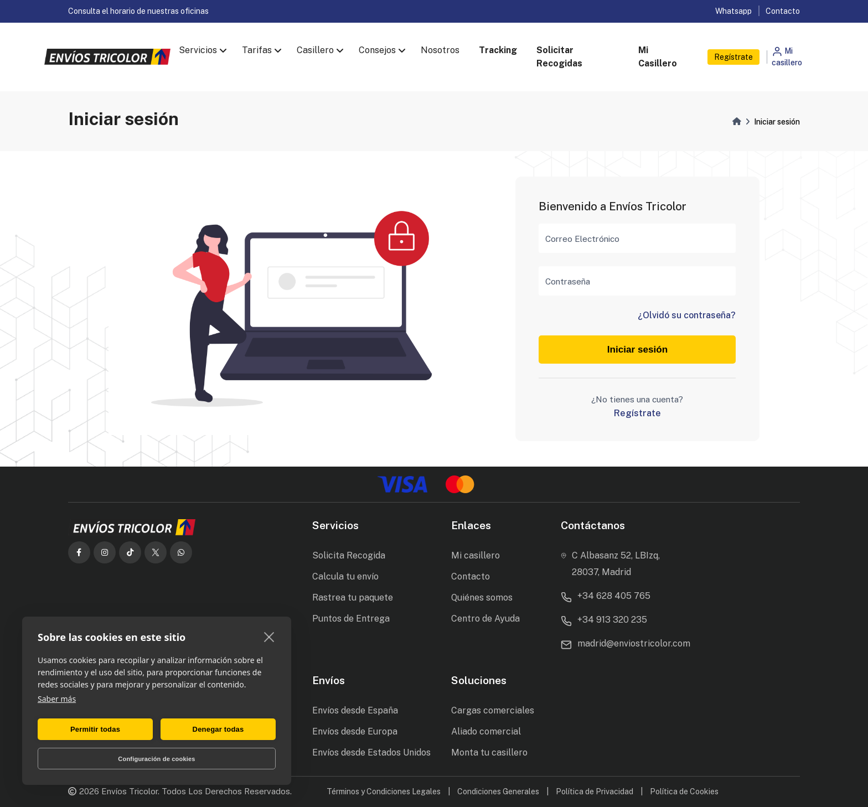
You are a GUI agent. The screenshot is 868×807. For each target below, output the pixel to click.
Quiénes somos (482, 597)
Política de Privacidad (594, 791)
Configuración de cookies (156, 759)
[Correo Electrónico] (637, 238)
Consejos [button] (377, 50)
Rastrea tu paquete (352, 597)
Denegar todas (218, 729)
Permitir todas (95, 729)
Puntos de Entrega (351, 618)
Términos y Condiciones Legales (384, 791)
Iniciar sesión (637, 349)
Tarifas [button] (257, 50)
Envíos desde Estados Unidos (371, 752)
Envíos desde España (355, 710)
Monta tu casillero (489, 752)
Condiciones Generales (498, 791)
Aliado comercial (486, 731)
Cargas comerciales (492, 710)
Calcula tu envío (345, 576)
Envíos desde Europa (354, 731)
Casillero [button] (315, 50)
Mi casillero (475, 555)
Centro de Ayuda (485, 618)
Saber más (57, 699)
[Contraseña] (637, 281)
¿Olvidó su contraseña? (687, 315)
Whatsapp (733, 11)
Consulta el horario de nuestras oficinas (138, 11)
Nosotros (440, 50)
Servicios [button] (198, 50)
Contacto (783, 11)
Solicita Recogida (348, 555)
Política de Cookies (684, 791)
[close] (269, 636)
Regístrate (733, 57)
